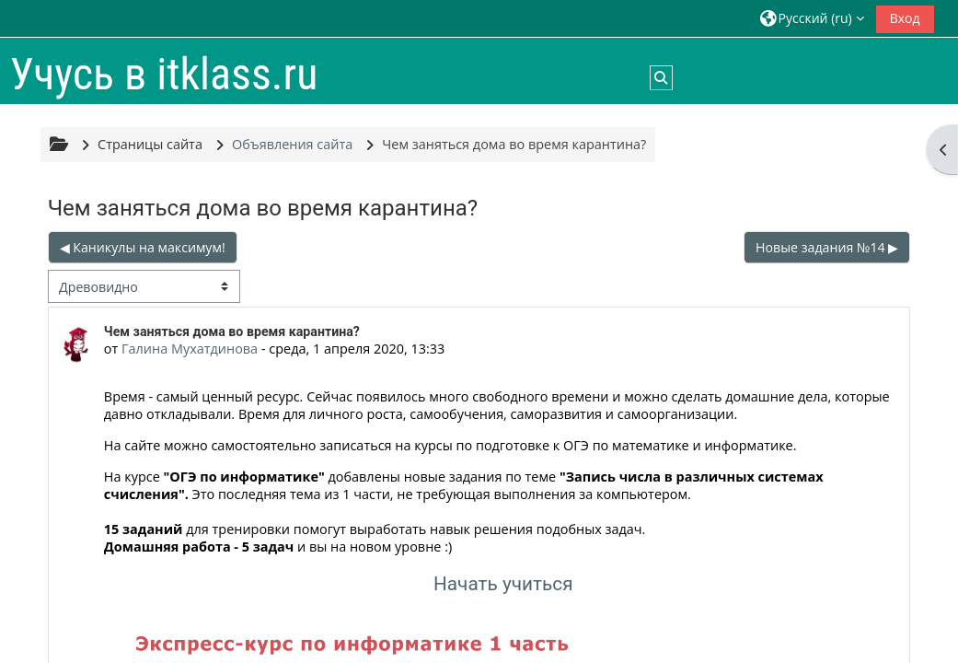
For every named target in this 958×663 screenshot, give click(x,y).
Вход (905, 18)
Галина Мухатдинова (189, 348)
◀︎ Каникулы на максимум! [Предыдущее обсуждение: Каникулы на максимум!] (142, 247)
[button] (812, 18)
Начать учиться (503, 584)
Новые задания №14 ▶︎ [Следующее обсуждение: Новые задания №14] (827, 247)
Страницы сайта (150, 144)
